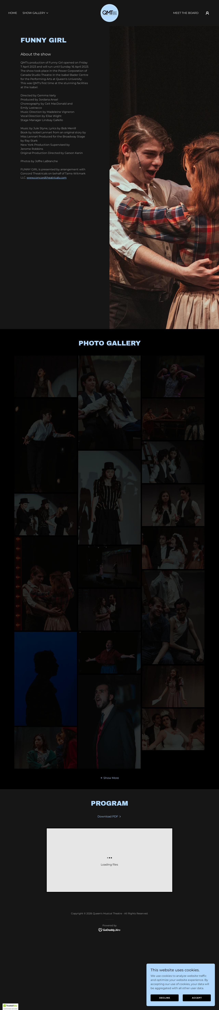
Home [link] (12, 13)
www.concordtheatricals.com (47, 177)
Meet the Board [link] (185, 13)
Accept (197, 997)
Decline (164, 997)
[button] (36, 13)
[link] (109, 12)
